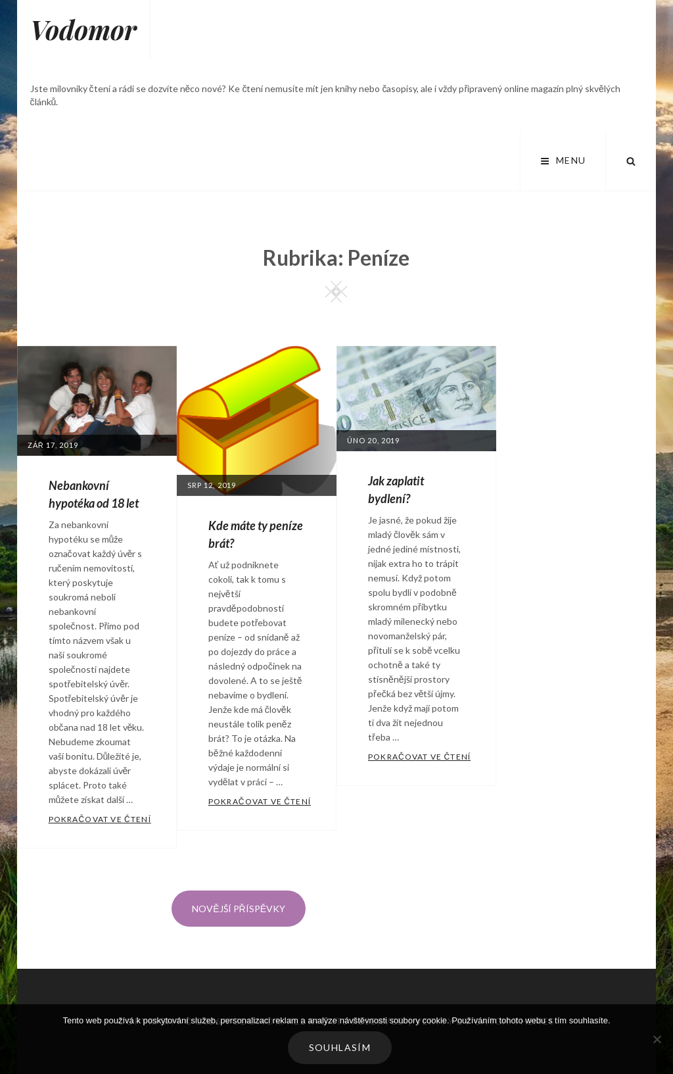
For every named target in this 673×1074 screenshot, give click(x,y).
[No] (656, 1039)
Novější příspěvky (238, 908)
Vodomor (83, 29)
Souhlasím (340, 1047)
